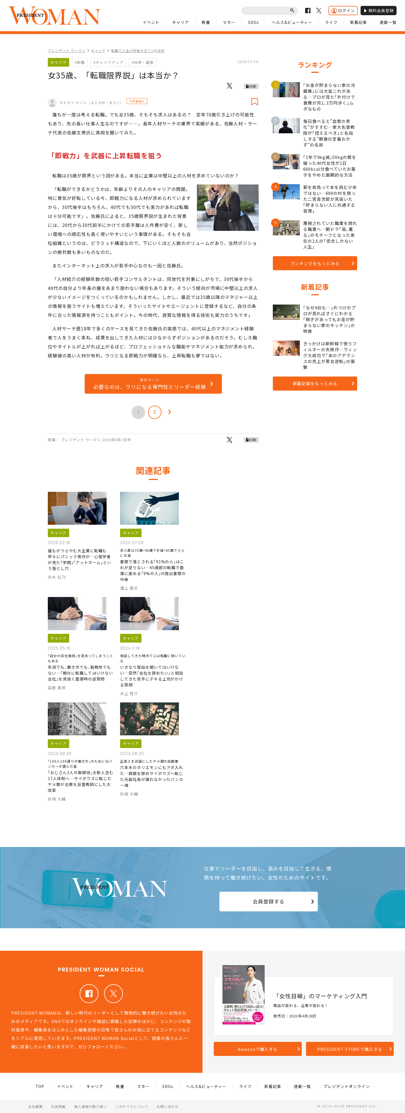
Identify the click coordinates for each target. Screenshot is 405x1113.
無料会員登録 (378, 10)
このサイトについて (131, 1106)
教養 (206, 22)
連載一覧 (388, 22)
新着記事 (358, 22)
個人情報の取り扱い (90, 1106)
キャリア (180, 22)
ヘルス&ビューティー (292, 22)
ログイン (343, 10)
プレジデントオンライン (346, 1086)
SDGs (253, 22)
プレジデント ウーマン (67, 50)
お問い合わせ (168, 1106)
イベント (151, 22)
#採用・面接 (143, 62)
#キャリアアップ (108, 62)
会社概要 (35, 1106)
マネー (229, 22)
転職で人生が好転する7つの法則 (137, 50)
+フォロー (137, 101)
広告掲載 (58, 1106)
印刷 (252, 86)
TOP (39, 1086)
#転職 (80, 62)
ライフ (331, 22)
